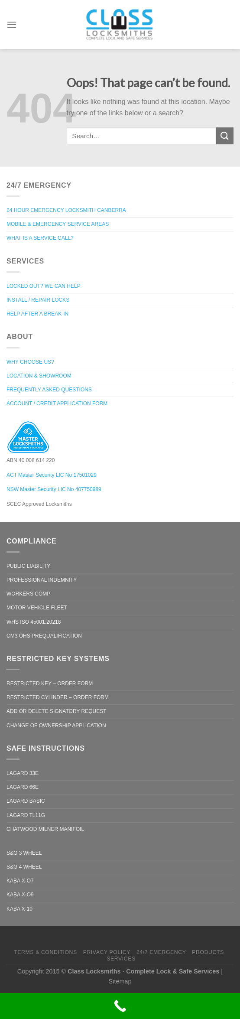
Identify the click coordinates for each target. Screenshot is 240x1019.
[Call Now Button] (120, 1006)
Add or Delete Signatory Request (56, 711)
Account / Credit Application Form (56, 403)
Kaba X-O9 (20, 895)
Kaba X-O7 (20, 881)
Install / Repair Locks (37, 300)
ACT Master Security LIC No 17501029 (51, 475)
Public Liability (28, 566)
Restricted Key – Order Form (49, 683)
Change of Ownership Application (56, 726)
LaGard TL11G (25, 815)
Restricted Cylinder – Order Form (57, 697)
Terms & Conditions (45, 952)
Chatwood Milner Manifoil (45, 829)
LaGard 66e (22, 787)
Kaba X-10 (19, 909)
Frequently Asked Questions (49, 390)
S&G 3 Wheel (24, 853)
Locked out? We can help (43, 286)
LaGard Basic (25, 801)
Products (208, 952)
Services (121, 959)
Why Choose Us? (30, 362)
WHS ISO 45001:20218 (33, 622)
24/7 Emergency (161, 952)
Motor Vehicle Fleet (36, 608)
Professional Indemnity (41, 580)
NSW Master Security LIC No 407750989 (53, 489)
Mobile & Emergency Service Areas (57, 224)
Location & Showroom (38, 376)
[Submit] (225, 135)
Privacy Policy (106, 952)
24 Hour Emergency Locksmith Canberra (66, 210)
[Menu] (11, 22)
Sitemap (120, 981)
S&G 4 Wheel (24, 867)
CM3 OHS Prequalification (44, 636)
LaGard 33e (22, 773)
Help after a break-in (37, 314)
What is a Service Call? (40, 238)
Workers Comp (28, 594)
